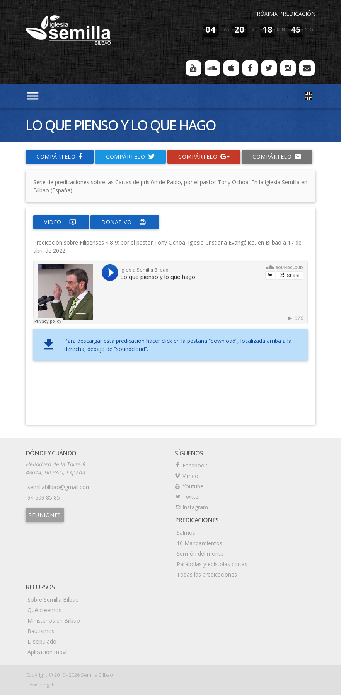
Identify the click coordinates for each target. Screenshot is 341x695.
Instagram (195, 507)
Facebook (194, 465)
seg (309, 29)
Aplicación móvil (47, 652)
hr (251, 29)
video (61, 222)
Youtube (192, 486)
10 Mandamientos (199, 543)
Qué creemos (44, 610)
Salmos (186, 532)
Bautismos (41, 631)
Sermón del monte (200, 553)
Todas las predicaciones (207, 574)
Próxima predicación (284, 13)
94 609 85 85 (43, 497)
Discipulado (41, 641)
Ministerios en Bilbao (53, 620)
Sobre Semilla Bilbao (53, 599)
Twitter (191, 496)
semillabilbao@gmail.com (59, 487)
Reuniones (44, 515)
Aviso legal (41, 684)
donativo (124, 222)
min (281, 29)
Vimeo (190, 475)
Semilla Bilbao (97, 674)
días (224, 29)
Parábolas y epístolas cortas (212, 564)
